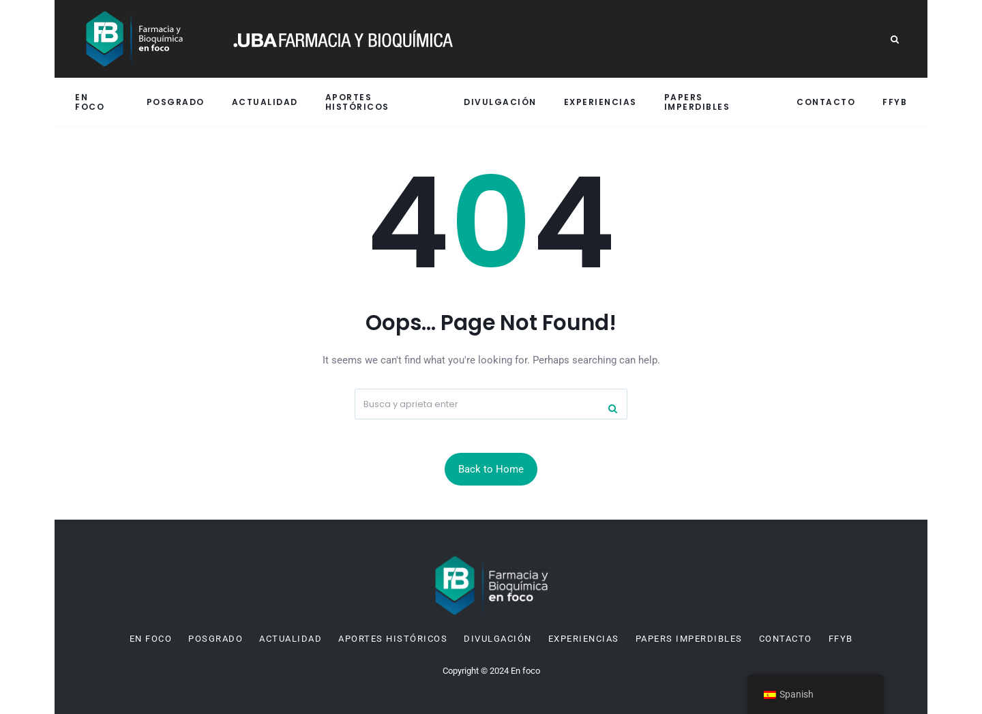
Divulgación (500, 102)
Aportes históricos (357, 101)
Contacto (826, 102)
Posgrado (176, 102)
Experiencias (600, 102)
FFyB (894, 102)
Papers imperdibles (697, 101)
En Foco (89, 101)
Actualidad (265, 102)
